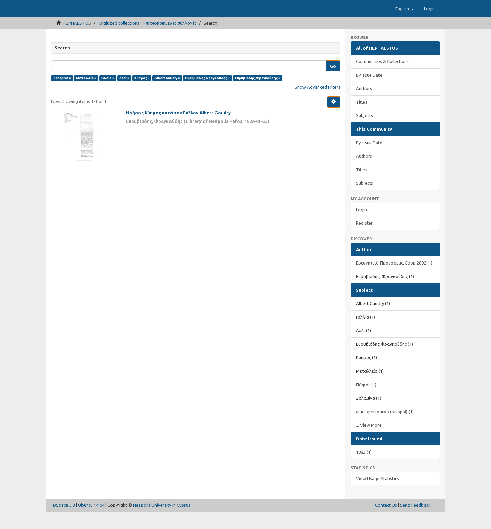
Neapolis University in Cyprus (161, 522)
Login (361, 226)
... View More (369, 442)
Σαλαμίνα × (62, 95)
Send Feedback (415, 522)
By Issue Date (369, 92)
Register (364, 240)
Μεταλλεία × (86, 95)
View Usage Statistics (377, 495)
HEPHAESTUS (77, 40)
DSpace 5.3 (64, 522)
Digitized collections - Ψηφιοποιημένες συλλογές (147, 40)
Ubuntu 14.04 (91, 522)
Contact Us (386, 522)
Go (333, 83)
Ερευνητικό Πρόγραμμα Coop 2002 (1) (394, 279)
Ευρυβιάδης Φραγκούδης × (207, 95)
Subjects (364, 132)
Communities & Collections (382, 78)
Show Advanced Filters (317, 104)
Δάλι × (124, 95)
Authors (364, 105)
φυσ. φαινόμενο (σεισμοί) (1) (385, 428)
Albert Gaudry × (167, 95)
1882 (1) (364, 469)
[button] (404, 25)
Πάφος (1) (366, 401)
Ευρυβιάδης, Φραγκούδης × (257, 95)
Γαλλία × (107, 95)
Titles (361, 119)
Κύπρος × (142, 95)
